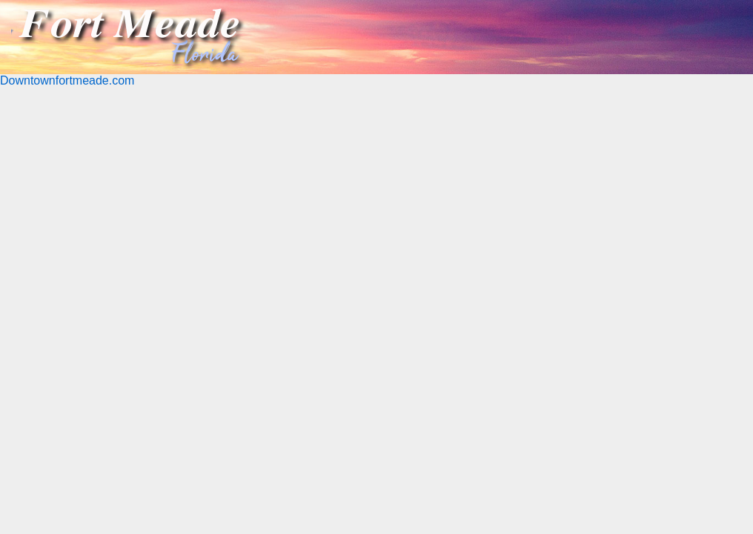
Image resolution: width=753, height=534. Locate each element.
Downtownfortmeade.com (67, 80)
